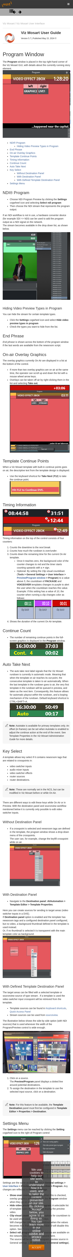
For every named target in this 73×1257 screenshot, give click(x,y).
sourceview (51, 1015)
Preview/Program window (31, 577)
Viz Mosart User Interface (30, 23)
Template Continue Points (23, 156)
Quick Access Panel (20, 1011)
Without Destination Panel (30, 173)
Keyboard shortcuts (56, 1008)
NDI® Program (17, 142)
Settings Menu (17, 183)
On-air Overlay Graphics (22, 153)
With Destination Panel (29, 176)
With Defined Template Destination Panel (38, 180)
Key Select (15, 170)
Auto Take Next (18, 166)
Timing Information (19, 159)
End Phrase (16, 149)
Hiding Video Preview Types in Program (37, 146)
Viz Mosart (8, 23)
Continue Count (18, 163)
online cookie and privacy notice (36, 1235)
